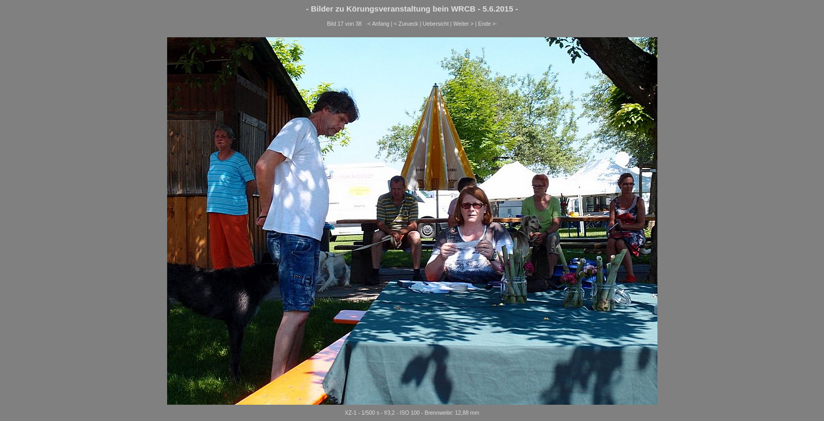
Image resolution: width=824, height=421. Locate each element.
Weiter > (463, 24)
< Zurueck (406, 24)
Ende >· (487, 24)
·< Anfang (377, 24)
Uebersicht (436, 24)
